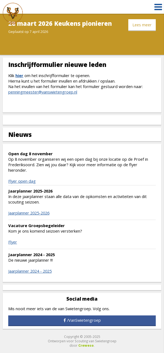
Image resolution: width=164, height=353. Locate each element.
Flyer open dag (22, 181)
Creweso (86, 345)
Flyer (12, 242)
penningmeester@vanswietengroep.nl (42, 92)
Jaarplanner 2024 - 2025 (30, 271)
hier (19, 75)
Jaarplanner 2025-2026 (28, 213)
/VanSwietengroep (84, 320)
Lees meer (142, 24)
